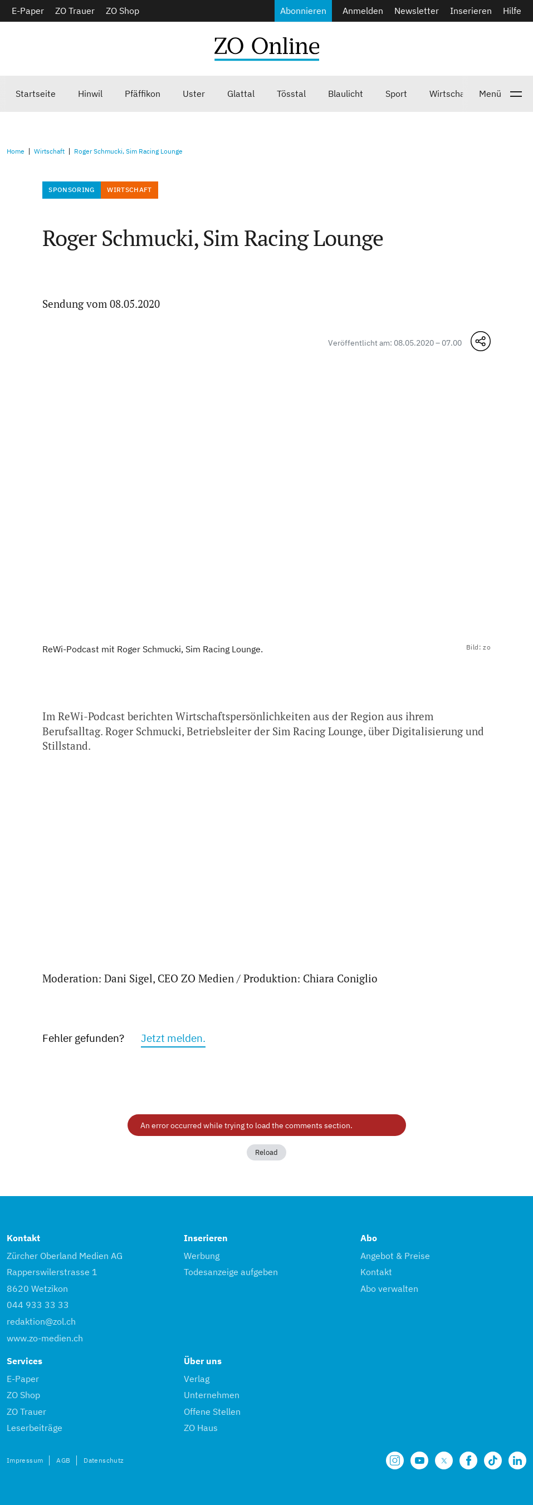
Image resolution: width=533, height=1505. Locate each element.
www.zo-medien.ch (45, 1338)
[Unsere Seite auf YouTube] (419, 1460)
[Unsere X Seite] (444, 1460)
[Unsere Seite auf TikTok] (493, 1460)
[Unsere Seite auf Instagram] (395, 1460)
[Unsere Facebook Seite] (468, 1460)
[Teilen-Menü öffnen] (481, 341)
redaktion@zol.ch (41, 1321)
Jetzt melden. (173, 1038)
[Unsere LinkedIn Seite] (517, 1460)
